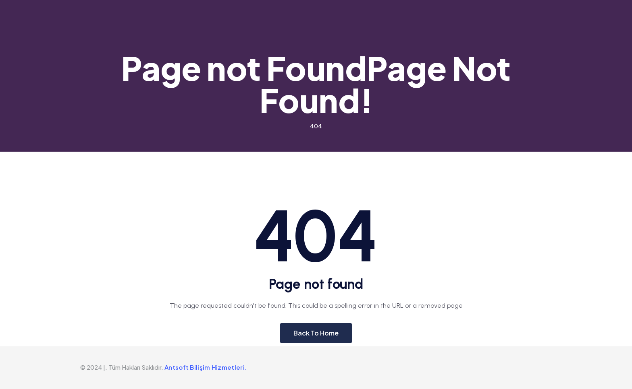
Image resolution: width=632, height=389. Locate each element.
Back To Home (316, 333)
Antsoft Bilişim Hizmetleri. (205, 367)
